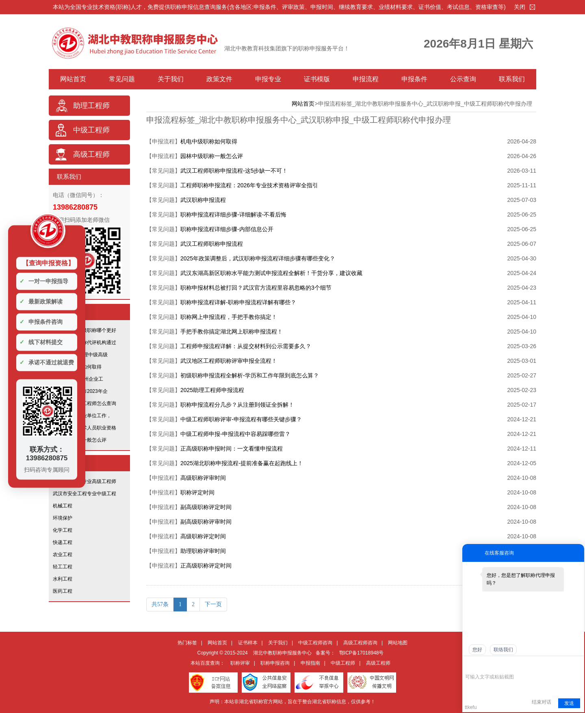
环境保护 (62, 518)
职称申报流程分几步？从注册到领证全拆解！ (237, 404)
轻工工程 (62, 567)
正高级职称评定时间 (206, 565)
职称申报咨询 (275, 663)
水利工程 (62, 579)
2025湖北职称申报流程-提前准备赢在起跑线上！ (241, 463)
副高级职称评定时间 (206, 507)
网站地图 (397, 643)
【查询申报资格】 (48, 262)
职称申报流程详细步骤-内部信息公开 (226, 229)
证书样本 (248, 643)
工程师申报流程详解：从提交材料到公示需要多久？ (245, 346)
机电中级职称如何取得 (208, 141)
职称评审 (240, 663)
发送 (569, 703)
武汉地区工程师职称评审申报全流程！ (228, 361)
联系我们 (512, 79)
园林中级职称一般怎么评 (211, 156)
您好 (477, 649)
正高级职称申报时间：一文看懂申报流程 (231, 448)
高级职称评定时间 (203, 536)
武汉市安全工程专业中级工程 (84, 493)
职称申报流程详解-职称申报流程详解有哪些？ (238, 302)
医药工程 (62, 591)
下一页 (213, 604)
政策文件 (219, 79)
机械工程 (62, 506)
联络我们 (503, 649)
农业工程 (62, 554)
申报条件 (414, 79)
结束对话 (541, 702)
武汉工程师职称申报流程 (211, 244)
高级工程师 (91, 154)
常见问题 (122, 79)
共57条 (160, 604)
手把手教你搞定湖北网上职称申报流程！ (231, 331)
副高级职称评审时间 (206, 521)
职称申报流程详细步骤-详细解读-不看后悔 (233, 214)
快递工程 (62, 542)
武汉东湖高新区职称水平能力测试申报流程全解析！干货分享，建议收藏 (271, 273)
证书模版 (317, 79)
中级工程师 (91, 130)
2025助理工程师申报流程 (212, 390)
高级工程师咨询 (360, 643)
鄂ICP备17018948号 (361, 653)
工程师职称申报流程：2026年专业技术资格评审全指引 (249, 185)
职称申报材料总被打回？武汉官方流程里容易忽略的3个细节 (256, 287)
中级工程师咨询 (315, 643)
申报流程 (366, 79)
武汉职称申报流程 (203, 200)
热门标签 (187, 643)
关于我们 (171, 79)
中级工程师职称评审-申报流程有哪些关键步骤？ (241, 419)
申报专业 (268, 79)
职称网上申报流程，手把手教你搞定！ (228, 317)
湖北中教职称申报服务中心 (282, 653)
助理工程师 (91, 106)
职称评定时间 (197, 492)
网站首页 (73, 79)
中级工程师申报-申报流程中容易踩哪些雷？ (235, 434)
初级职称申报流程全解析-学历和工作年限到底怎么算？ (249, 375)
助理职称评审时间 (203, 551)
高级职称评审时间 (203, 478)
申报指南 (310, 663)
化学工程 (62, 530)
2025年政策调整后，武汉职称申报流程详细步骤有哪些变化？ (257, 258)
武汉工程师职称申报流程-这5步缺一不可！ (234, 170)
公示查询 (463, 79)
